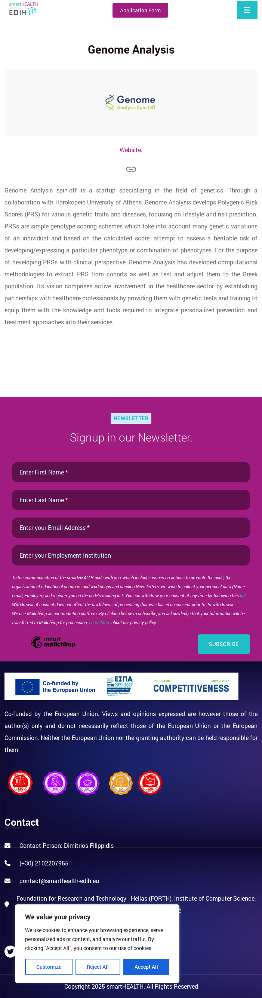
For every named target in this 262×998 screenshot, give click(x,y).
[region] (97, 943)
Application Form (140, 10)
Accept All (146, 966)
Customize (48, 966)
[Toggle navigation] (247, 10)
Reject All (98, 966)
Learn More (100, 622)
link (243, 595)
